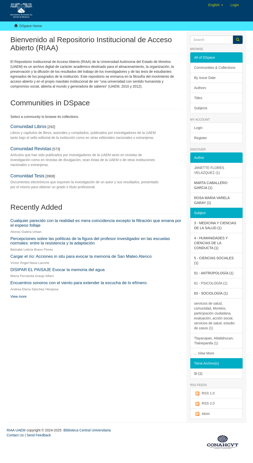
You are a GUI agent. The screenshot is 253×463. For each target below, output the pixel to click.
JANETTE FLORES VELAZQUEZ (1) (209, 170)
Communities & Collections (214, 68)
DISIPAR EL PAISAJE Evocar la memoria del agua (57, 269)
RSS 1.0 (204, 393)
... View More (204, 353)
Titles (198, 98)
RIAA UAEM (16, 430)
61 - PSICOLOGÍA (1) (211, 283)
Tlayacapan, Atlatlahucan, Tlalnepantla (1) (214, 340)
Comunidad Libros (28, 126)
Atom (202, 414)
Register (200, 138)
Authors (200, 88)
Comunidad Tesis (27, 175)
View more (18, 296)
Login (198, 128)
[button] (216, 5)
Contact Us (15, 435)
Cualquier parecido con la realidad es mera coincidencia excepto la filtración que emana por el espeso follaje (95, 223)
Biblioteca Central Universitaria (87, 430)
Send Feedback (39, 435)
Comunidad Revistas (30, 148)
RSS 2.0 (204, 403)
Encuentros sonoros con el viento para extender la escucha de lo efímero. (79, 282)
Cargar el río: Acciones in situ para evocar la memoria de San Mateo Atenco (81, 256)
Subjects (201, 108)
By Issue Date (205, 78)
